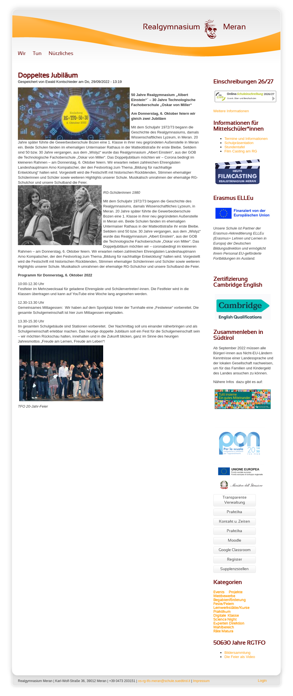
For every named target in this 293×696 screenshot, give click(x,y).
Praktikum (221, 612)
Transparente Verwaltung (235, 500)
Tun (37, 53)
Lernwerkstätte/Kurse (231, 608)
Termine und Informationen (246, 139)
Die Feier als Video (240, 657)
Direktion (236, 623)
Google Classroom (235, 550)
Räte (217, 631)
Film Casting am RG (241, 151)
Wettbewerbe (224, 596)
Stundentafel (235, 147)
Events (219, 592)
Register (234, 559)
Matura (227, 631)
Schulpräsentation (239, 143)
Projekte (237, 592)
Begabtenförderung (229, 600)
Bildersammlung (238, 652)
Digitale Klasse (226, 616)
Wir (22, 53)
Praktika (234, 512)
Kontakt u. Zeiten (234, 521)
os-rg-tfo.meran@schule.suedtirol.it (164, 681)
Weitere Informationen (231, 111)
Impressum (201, 681)
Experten (220, 623)
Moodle (234, 540)
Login (262, 680)
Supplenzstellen (234, 569)
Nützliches (61, 53)
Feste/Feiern (223, 604)
